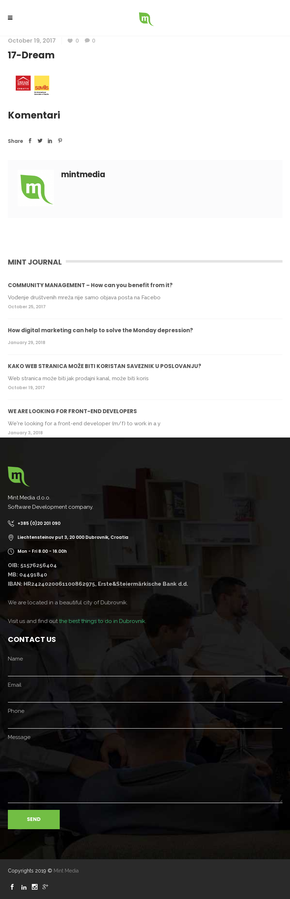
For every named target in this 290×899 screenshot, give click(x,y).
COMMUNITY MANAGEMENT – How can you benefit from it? (90, 285)
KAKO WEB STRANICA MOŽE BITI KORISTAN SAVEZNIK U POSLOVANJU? (104, 366)
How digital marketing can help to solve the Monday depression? (100, 330)
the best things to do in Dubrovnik (102, 621)
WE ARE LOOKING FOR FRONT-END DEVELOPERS (72, 411)
